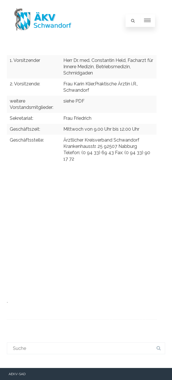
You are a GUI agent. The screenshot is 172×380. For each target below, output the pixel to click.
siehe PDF (74, 101)
